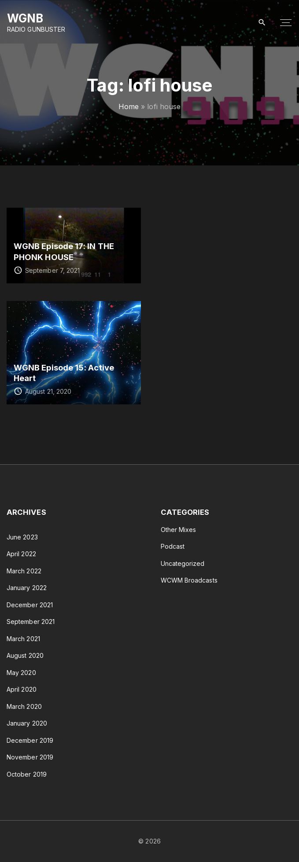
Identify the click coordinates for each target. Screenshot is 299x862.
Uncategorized (183, 563)
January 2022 (27, 587)
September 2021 (31, 621)
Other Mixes (178, 529)
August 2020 (25, 655)
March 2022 (24, 571)
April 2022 (21, 554)
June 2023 (22, 537)
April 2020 (22, 689)
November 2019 (30, 757)
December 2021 (30, 605)
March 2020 (24, 706)
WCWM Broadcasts (189, 580)
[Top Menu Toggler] (285, 23)
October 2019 (27, 774)
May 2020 (21, 672)
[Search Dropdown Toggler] (262, 22)
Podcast (173, 546)
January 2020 (27, 723)
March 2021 (23, 638)
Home (128, 106)
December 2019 (30, 740)
